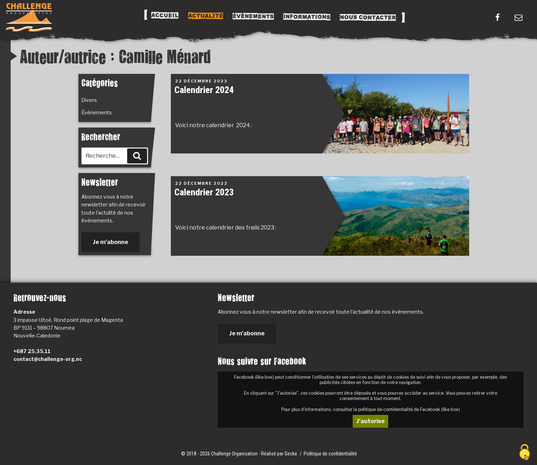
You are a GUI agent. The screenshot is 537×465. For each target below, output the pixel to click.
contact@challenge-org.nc (47, 359)
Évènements (252, 16)
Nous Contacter (368, 17)
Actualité (205, 16)
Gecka (291, 453)
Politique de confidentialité (330, 453)
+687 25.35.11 (31, 351)
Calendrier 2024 (204, 90)
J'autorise (370, 421)
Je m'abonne (110, 242)
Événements (96, 112)
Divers (89, 100)
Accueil (164, 15)
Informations (306, 17)
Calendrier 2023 (204, 192)
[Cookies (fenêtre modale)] (524, 452)
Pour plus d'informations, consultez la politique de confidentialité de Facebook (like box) (370, 409)
